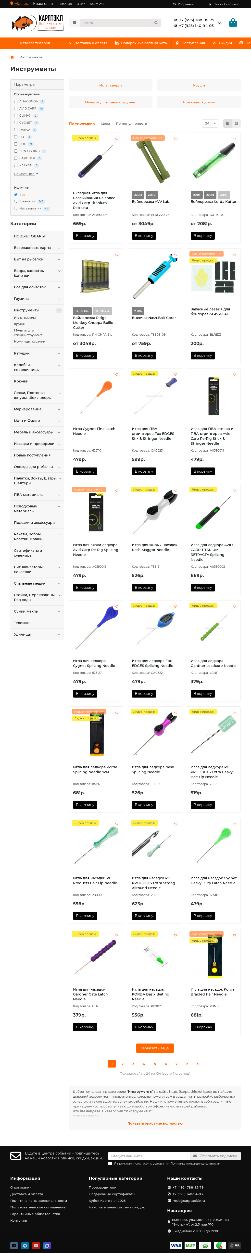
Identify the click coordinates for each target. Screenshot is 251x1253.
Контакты (97, 4)
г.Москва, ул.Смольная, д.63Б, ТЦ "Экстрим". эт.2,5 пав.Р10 (200, 1222)
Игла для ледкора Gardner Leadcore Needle (214, 663)
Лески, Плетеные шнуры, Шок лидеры (38, 395)
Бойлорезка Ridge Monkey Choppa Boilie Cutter (93, 323)
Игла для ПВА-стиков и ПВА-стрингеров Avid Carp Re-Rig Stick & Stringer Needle (212, 436)
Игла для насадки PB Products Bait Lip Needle (95, 880)
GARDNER (28, 158)
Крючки (21, 381)
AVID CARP (29, 109)
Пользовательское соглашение (37, 1207)
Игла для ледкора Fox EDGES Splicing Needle (152, 663)
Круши (19, 324)
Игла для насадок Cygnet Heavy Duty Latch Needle (214, 880)
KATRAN (26, 165)
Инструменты (38, 310)
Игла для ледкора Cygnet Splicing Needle (94, 663)
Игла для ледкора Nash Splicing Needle (153, 769)
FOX (24, 144)
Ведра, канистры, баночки (38, 273)
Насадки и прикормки (38, 443)
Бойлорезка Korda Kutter (214, 201)
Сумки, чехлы (38, 611)
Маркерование (38, 409)
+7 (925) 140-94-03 (193, 25)
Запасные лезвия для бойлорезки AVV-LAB (210, 311)
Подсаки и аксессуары (34, 522)
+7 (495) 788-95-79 (193, 20)
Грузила (38, 298)
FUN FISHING (30, 151)
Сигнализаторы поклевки (38, 569)
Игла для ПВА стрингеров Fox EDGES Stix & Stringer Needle (153, 434)
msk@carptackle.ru (189, 1201)
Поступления (207, 43)
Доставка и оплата (91, 43)
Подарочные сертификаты (151, 43)
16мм (196, 195)
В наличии (29, 202)
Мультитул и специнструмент (28, 332)
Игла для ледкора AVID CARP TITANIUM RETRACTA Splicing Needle (212, 552)
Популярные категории (115, 1178)
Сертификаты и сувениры (28, 553)
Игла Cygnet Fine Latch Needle (94, 431)
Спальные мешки (38, 583)
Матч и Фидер (38, 420)
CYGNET (26, 123)
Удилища (38, 634)
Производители (102, 1187)
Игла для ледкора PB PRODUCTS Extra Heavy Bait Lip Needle (212, 772)
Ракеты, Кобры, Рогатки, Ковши (38, 536)
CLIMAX (26, 116)
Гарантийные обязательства (35, 1214)
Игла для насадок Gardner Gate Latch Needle (90, 994)
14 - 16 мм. (82, 311)
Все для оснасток (38, 287)
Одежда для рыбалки (38, 466)
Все (19, 195)
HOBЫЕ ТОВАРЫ (29, 236)
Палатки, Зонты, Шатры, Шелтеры (38, 480)
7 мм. (138, 311)
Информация (25, 1178)
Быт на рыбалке (38, 259)
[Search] (120, 23)
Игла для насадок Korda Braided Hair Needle (212, 991)
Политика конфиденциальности (38, 1201)
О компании (21, 1187)
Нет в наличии (32, 209)
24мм (152, 195)
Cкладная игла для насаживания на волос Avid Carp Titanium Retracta (94, 200)
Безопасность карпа (38, 247)
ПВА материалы (38, 494)
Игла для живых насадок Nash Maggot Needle (154, 547)
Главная (66, 4)
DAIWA (25, 130)
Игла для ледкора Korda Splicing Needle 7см (95, 769)
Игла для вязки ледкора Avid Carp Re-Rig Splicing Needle (95, 550)
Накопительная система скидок (117, 1207)
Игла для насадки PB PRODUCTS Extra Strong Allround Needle (153, 883)
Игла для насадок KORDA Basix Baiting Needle (150, 994)
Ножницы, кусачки (29, 341)
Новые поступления (32, 455)
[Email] (149, 1156)
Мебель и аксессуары (38, 432)
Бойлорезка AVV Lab (150, 201)
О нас (81, 4)
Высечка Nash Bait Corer (154, 318)
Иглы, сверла (25, 317)
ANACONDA (29, 101)
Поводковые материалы (38, 508)
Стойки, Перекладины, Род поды (38, 597)
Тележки (22, 623)
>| (198, 1064)
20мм (138, 195)
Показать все (26, 174)
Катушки (38, 353)
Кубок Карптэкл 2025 (107, 1201)
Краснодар (43, 3)
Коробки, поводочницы (38, 367)
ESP (23, 137)
